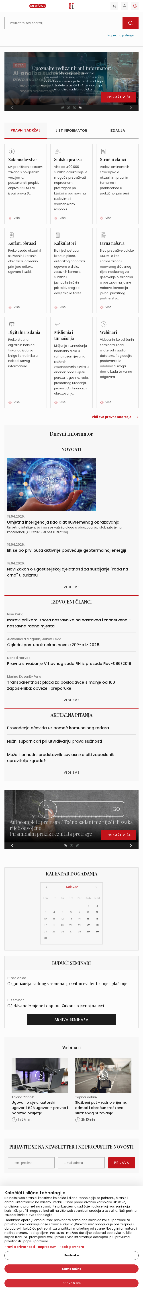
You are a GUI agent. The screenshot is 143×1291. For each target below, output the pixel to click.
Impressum (47, 1247)
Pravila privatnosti (19, 1247)
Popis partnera (71, 1247)
